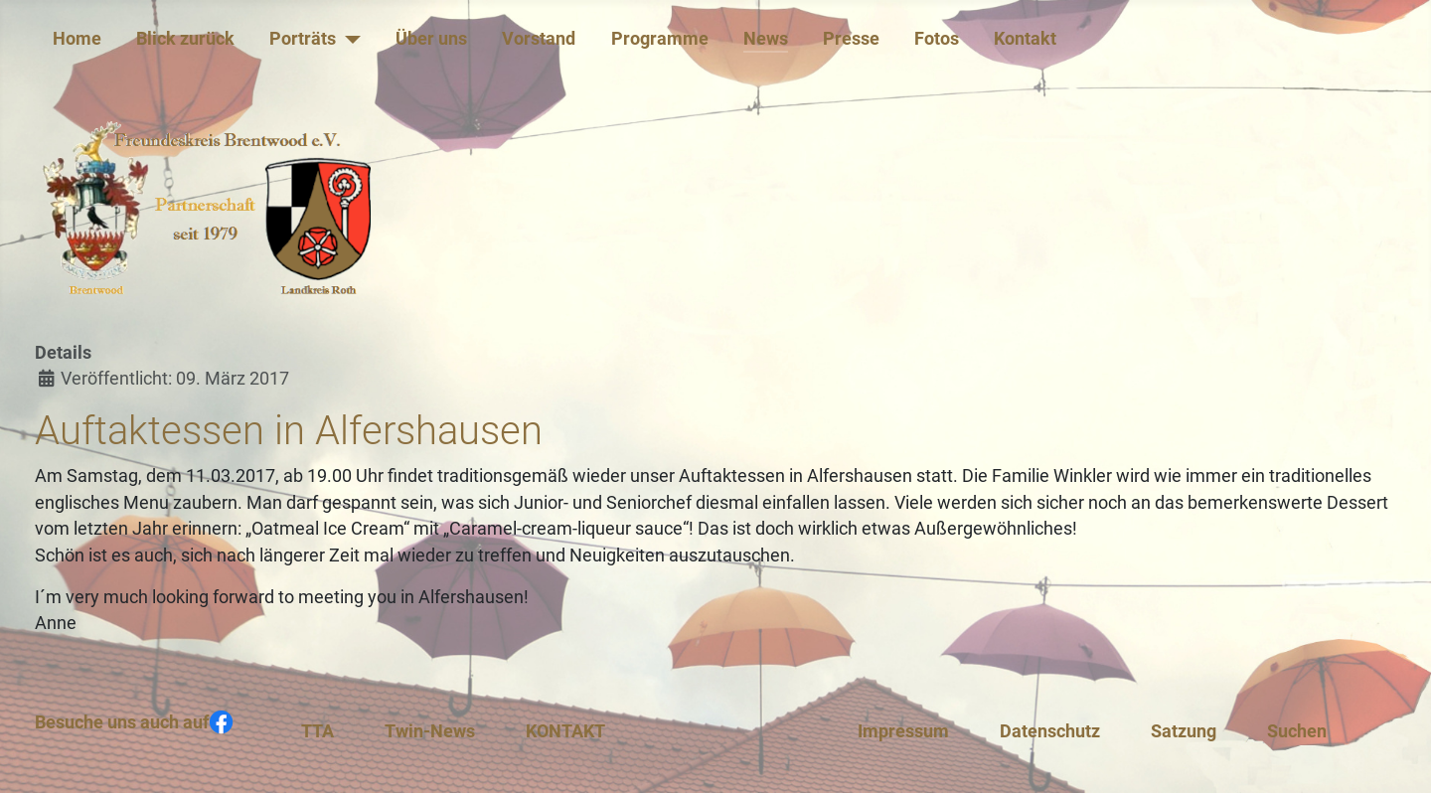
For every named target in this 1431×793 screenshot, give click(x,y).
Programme (660, 39)
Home (77, 39)
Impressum (903, 731)
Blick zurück (185, 39)
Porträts (302, 39)
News (765, 39)
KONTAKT (565, 731)
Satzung (1183, 731)
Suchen (1297, 731)
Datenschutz (1050, 731)
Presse (851, 39)
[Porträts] (348, 39)
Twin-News (430, 731)
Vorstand (538, 39)
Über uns (431, 39)
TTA (317, 731)
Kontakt (1025, 39)
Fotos (936, 39)
